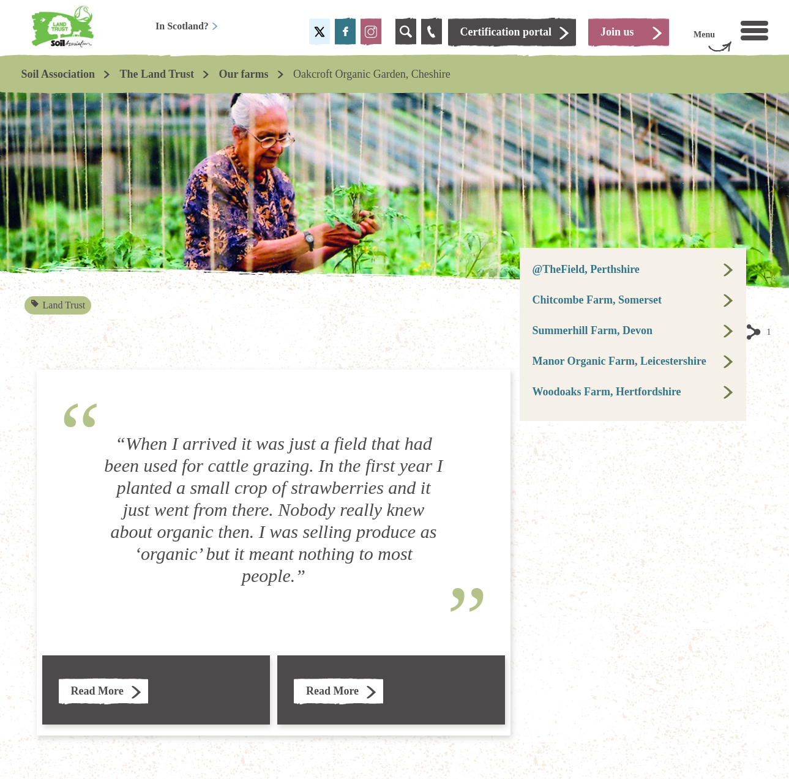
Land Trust (58, 305)
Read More (97, 691)
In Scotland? (187, 26)
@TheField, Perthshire (585, 269)
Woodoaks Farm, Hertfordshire (606, 391)
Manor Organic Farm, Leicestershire (619, 361)
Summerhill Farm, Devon (592, 330)
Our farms (243, 74)
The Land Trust (157, 74)
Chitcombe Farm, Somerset (596, 299)
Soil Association (58, 74)
